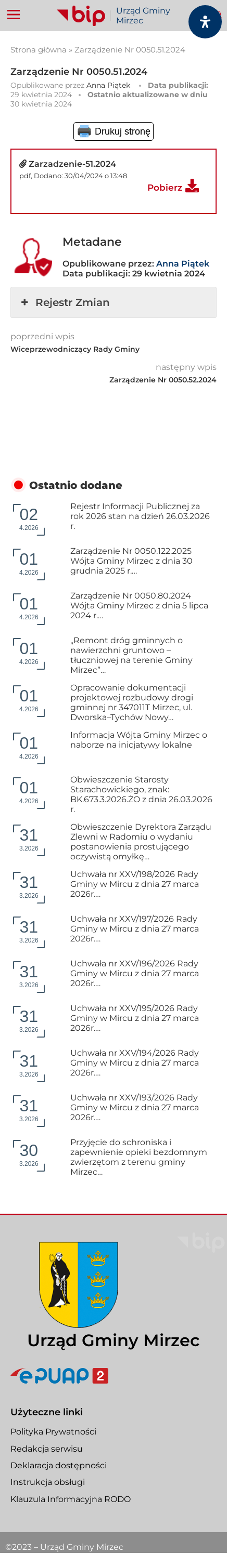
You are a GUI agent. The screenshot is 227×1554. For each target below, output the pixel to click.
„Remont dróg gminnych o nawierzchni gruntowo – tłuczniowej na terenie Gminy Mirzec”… (131, 655)
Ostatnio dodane (75, 485)
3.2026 (29, 839)
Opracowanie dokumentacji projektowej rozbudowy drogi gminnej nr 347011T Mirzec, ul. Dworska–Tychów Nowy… (131, 702)
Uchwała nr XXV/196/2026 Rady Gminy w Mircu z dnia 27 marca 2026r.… (134, 973)
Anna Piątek (108, 85)
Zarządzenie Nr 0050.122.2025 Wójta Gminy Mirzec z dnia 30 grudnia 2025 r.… (131, 561)
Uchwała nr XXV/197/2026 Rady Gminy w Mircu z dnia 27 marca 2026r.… (134, 929)
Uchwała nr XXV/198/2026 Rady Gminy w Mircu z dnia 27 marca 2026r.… (134, 884)
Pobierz (164, 187)
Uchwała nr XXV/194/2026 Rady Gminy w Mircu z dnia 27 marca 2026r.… (134, 1063)
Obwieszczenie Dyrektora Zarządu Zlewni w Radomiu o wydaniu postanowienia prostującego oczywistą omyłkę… (140, 841)
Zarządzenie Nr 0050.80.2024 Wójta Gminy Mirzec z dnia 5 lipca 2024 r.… (139, 605)
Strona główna (38, 50)
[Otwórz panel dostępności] (205, 21)
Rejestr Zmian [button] (64, 302)
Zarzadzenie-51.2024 (72, 164)
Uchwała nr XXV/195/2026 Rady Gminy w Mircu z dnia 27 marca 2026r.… (134, 1018)
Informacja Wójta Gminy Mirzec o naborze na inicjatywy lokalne (138, 740)
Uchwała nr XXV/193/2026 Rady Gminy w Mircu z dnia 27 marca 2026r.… (134, 1107)
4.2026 (29, 518)
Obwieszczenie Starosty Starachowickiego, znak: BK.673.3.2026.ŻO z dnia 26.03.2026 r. (141, 794)
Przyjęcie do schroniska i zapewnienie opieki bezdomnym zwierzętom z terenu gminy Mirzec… (138, 1157)
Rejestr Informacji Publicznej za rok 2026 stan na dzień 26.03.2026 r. (140, 516)
